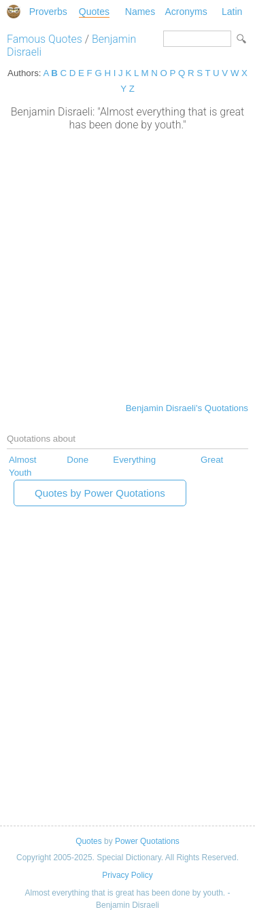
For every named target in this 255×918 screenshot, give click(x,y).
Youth (20, 472)
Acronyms (186, 11)
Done (77, 460)
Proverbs (48, 11)
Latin (232, 11)
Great (212, 460)
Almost (23, 460)
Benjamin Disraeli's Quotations (187, 408)
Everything (134, 460)
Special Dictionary (13, 11)
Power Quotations (147, 841)
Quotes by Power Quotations (100, 493)
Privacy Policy (127, 875)
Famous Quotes (44, 39)
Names (140, 11)
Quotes (94, 11)
